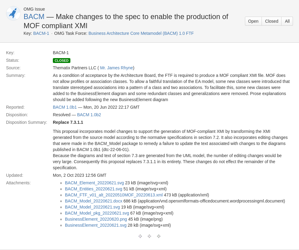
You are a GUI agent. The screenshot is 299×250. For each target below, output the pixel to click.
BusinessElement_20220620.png (96, 219)
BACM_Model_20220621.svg (92, 207)
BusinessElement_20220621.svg (96, 225)
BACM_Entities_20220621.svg (93, 188)
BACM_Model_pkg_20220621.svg (97, 213)
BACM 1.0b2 (89, 114)
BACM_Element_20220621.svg (94, 182)
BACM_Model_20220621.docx (93, 201)
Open (253, 21)
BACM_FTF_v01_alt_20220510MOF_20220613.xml (114, 194)
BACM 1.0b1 (65, 107)
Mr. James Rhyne (116, 67)
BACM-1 (41, 33)
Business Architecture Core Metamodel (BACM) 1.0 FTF (141, 33)
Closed (271, 21)
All (287, 21)
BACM (34, 16)
